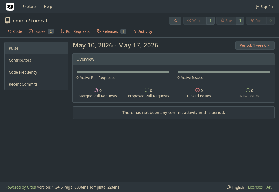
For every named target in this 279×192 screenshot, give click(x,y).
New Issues (249, 93)
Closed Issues (199, 93)
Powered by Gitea (20, 187)
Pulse (13, 48)
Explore (29, 6)
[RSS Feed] (175, 21)
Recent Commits (23, 84)
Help (48, 6)
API (269, 187)
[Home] (10, 6)
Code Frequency (23, 72)
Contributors (20, 60)
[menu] (255, 45)
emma (20, 20)
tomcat (39, 20)
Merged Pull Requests (98, 93)
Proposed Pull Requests (148, 93)
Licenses (255, 187)
